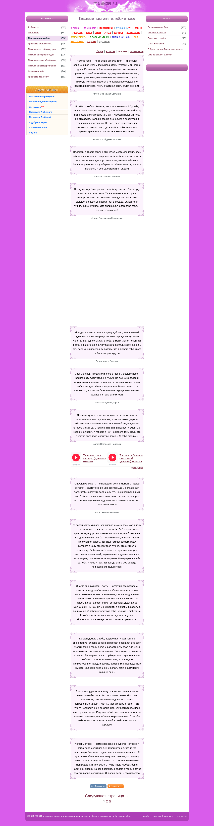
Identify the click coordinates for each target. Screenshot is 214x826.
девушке (77, 32)
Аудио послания (46, 89)
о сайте (146, 816)
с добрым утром (99, 36)
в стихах (110, 51)
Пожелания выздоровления (42, 65)
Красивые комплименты (40, 43)
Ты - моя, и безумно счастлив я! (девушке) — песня (131, 458)
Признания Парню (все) (42, 96)
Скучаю (33, 132)
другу (107, 32)
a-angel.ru (182, 816)
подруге (118, 32)
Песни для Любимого (40, 112)
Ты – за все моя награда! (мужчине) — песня (94, 458)
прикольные (136, 51)
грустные (104, 41)
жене (98, 32)
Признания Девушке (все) (43, 101)
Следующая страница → (107, 796)
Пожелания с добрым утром (42, 49)
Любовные (33, 27)
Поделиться (116, 786)
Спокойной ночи (38, 127)
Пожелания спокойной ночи (42, 60)
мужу (89, 32)
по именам (90, 27)
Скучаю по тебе (36, 71)
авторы (157, 816)
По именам (33, 32)
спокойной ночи (121, 36)
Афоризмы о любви (158, 27)
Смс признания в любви (160, 54)
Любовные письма (157, 32)
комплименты (78, 36)
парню (138, 27)
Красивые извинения (38, 76)
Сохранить (99, 786)
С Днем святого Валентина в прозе (165, 49)
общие (99, 51)
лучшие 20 (122, 27)
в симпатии (133, 32)
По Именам (36, 107)
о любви (75, 27)
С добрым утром (38, 122)
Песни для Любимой (40, 117)
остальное (137, 467)
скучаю (91, 41)
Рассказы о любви (157, 38)
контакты (168, 816)
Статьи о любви (156, 43)
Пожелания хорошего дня (41, 54)
